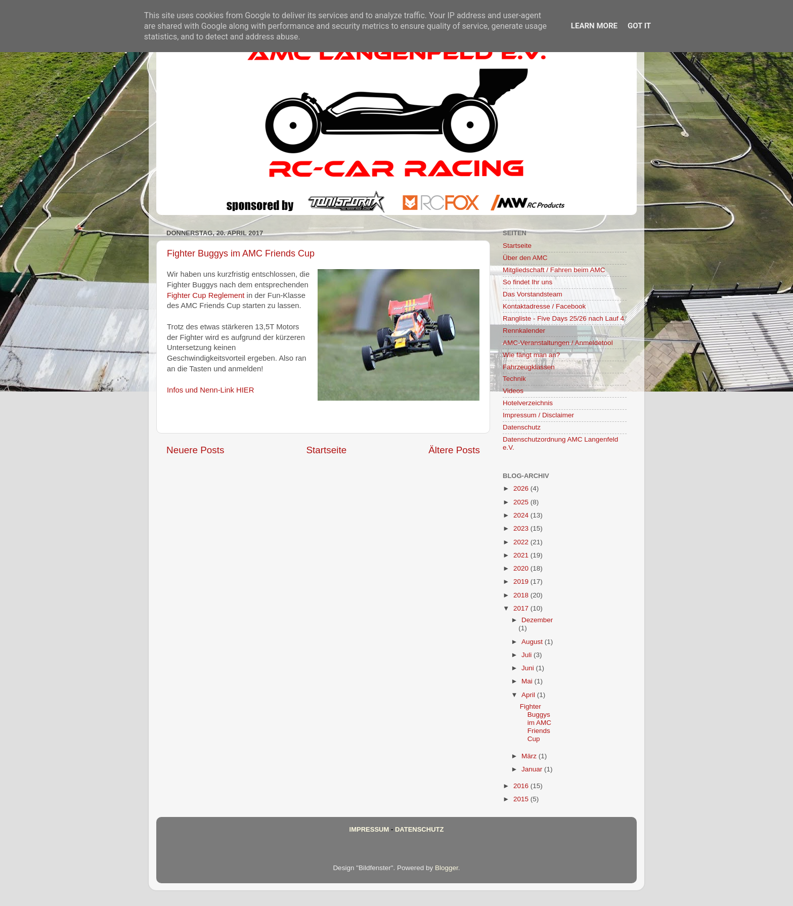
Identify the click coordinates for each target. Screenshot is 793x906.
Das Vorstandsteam (532, 294)
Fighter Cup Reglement (205, 295)
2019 (522, 581)
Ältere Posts (454, 450)
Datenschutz (522, 427)
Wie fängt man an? (531, 355)
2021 (522, 555)
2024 (522, 515)
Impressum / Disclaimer (538, 415)
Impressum (369, 829)
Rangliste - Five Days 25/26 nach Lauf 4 (563, 318)
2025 (522, 502)
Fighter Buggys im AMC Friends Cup (241, 253)
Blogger (446, 868)
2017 (522, 608)
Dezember (537, 620)
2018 (522, 595)
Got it (639, 25)
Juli (527, 655)
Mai (528, 681)
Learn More (594, 25)
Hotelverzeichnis (528, 403)
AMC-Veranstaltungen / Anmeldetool (558, 343)
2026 (522, 488)
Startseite (326, 450)
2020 (522, 568)
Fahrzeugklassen (529, 367)
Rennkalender (524, 330)
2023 (522, 528)
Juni (528, 668)
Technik (514, 378)
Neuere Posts (195, 450)
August (533, 641)
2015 (522, 799)
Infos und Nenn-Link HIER (210, 390)
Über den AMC (525, 258)
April (529, 695)
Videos (513, 391)
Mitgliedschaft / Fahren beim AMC (554, 270)
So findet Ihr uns (527, 282)
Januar (532, 769)
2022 (522, 542)
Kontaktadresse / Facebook (544, 306)
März (530, 756)
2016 (522, 786)
